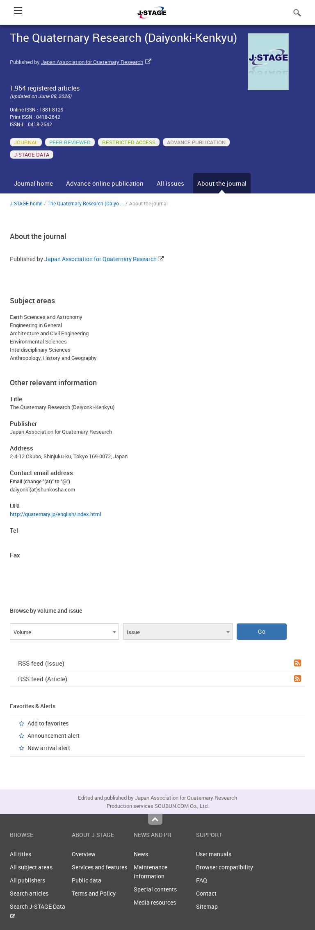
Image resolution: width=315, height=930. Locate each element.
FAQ (201, 880)
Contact (206, 893)
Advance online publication (105, 183)
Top (155, 819)
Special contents (155, 889)
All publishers (27, 880)
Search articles (29, 893)
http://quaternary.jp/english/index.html (55, 514)
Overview (84, 854)
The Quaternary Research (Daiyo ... (86, 203)
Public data (86, 880)
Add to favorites (47, 723)
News (141, 854)
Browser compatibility (224, 867)
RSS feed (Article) (159, 679)
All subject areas (31, 867)
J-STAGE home (26, 203)
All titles (20, 854)
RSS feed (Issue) (159, 663)
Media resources (155, 902)
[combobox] (64, 631)
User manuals (213, 854)
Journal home (33, 183)
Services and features (99, 867)
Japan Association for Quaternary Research (92, 62)
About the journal (222, 183)
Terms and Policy (94, 893)
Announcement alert (53, 735)
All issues (170, 183)
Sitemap (207, 906)
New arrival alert (48, 748)
